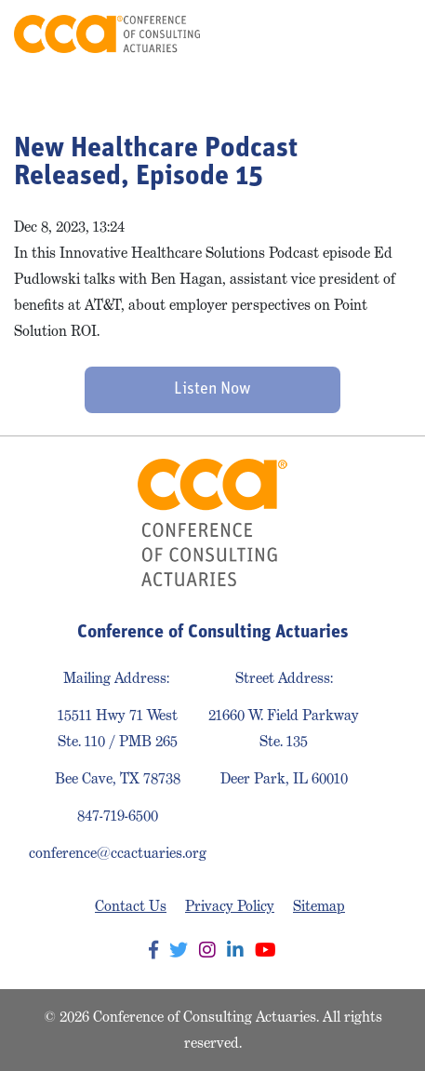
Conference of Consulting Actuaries (107, 34)
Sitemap (319, 906)
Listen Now (212, 389)
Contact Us (130, 906)
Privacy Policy (229, 906)
